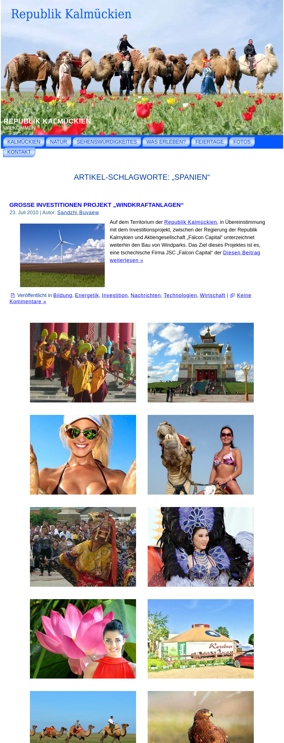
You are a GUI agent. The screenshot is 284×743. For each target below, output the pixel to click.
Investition (115, 295)
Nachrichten (146, 295)
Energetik (87, 295)
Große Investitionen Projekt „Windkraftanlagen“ (96, 205)
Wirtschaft (212, 295)
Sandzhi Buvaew (78, 212)
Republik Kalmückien (47, 121)
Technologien (180, 295)
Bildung (62, 295)
